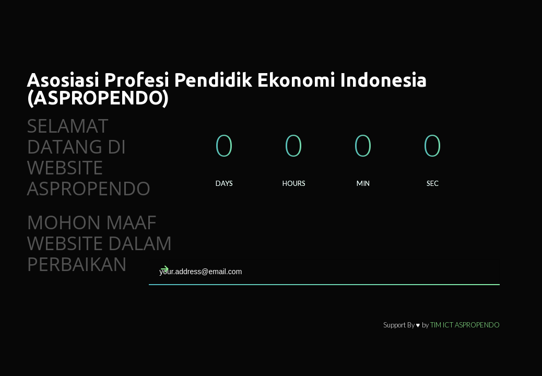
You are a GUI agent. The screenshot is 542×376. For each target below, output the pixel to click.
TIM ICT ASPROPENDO (465, 325)
